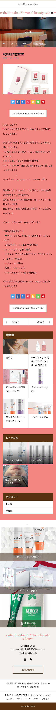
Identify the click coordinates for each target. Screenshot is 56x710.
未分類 (9, 510)
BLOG (16, 58)
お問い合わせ (28, 669)
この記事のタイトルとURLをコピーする (28, 113)
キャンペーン (36, 695)
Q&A (36, 699)
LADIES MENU (21, 695)
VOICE (27, 699)
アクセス (45, 699)
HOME (8, 695)
